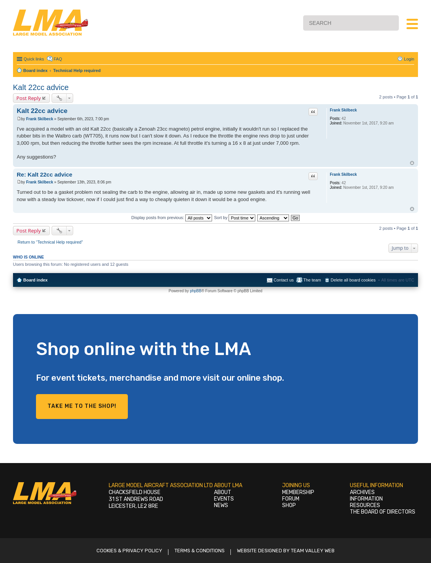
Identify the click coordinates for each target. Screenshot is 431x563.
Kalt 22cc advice (41, 87)
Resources (365, 505)
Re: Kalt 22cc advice (44, 174)
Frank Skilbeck (343, 110)
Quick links (34, 59)
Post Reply (28, 98)
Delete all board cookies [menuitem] (353, 280)
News (221, 505)
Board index (35, 280)
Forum (290, 499)
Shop (289, 505)
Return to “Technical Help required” (50, 242)
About (222, 492)
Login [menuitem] (409, 59)
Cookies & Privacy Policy (129, 550)
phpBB (195, 291)
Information (366, 499)
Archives (362, 492)
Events (224, 499)
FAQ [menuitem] (58, 59)
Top (412, 163)
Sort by (234, 217)
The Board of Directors (382, 512)
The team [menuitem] (312, 280)
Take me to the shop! (81, 406)
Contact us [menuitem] (284, 280)
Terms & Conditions (200, 550)
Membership (298, 492)
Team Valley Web (313, 550)
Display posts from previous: (171, 217)
